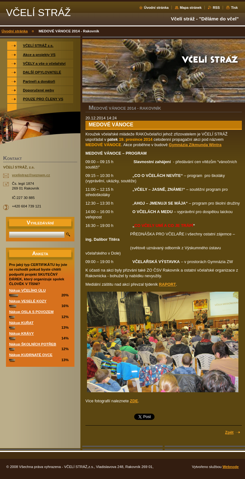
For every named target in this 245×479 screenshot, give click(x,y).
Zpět (229, 432)
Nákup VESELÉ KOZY (27, 301)
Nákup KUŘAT (21, 323)
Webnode (230, 467)
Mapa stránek (191, 7)
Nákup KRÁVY (21, 333)
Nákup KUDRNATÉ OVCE (30, 355)
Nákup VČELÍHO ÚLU (27, 290)
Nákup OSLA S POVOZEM (31, 312)
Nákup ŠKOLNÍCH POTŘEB (32, 344)
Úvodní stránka (156, 7)
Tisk (234, 7)
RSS (216, 7)
